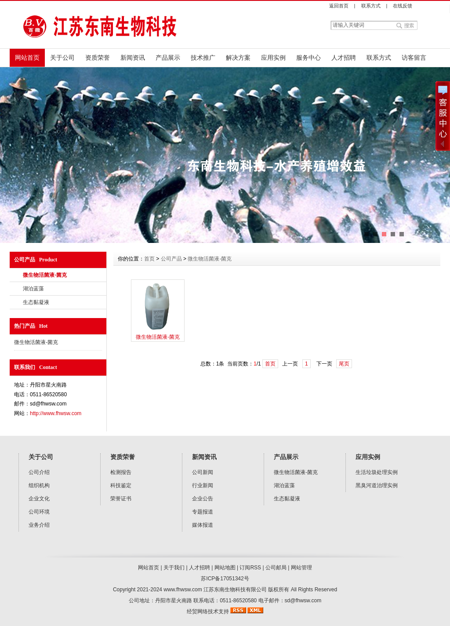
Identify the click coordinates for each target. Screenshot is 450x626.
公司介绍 (39, 472)
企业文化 (39, 499)
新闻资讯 (132, 57)
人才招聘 (343, 57)
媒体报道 (202, 525)
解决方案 (238, 57)
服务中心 (308, 57)
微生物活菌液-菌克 (45, 275)
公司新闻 (202, 472)
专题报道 (202, 512)
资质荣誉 (97, 57)
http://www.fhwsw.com (55, 413)
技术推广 (203, 57)
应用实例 (273, 57)
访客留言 (414, 57)
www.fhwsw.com (182, 589)
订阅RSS (250, 567)
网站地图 (225, 567)
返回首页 (338, 5)
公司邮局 (276, 567)
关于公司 (62, 57)
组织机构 (39, 485)
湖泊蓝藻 (33, 289)
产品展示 (168, 57)
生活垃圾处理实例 (377, 472)
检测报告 (120, 472)
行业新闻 (202, 485)
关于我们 (174, 567)
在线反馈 (402, 5)
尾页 (344, 364)
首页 (149, 259)
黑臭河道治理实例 (377, 485)
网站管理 (301, 567)
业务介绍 (39, 525)
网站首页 (27, 57)
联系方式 (371, 5)
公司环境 (39, 512)
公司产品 (171, 259)
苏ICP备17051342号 (225, 578)
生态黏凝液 (36, 302)
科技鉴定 (120, 485)
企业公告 (202, 499)
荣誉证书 (120, 499)
